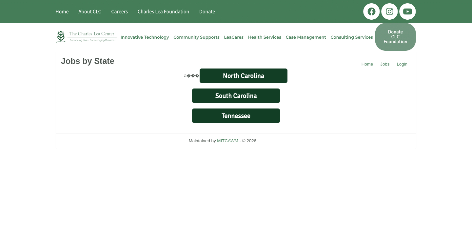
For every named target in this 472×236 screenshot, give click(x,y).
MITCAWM (227, 140)
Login (402, 64)
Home (367, 64)
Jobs (384, 64)
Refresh (276, 140)
